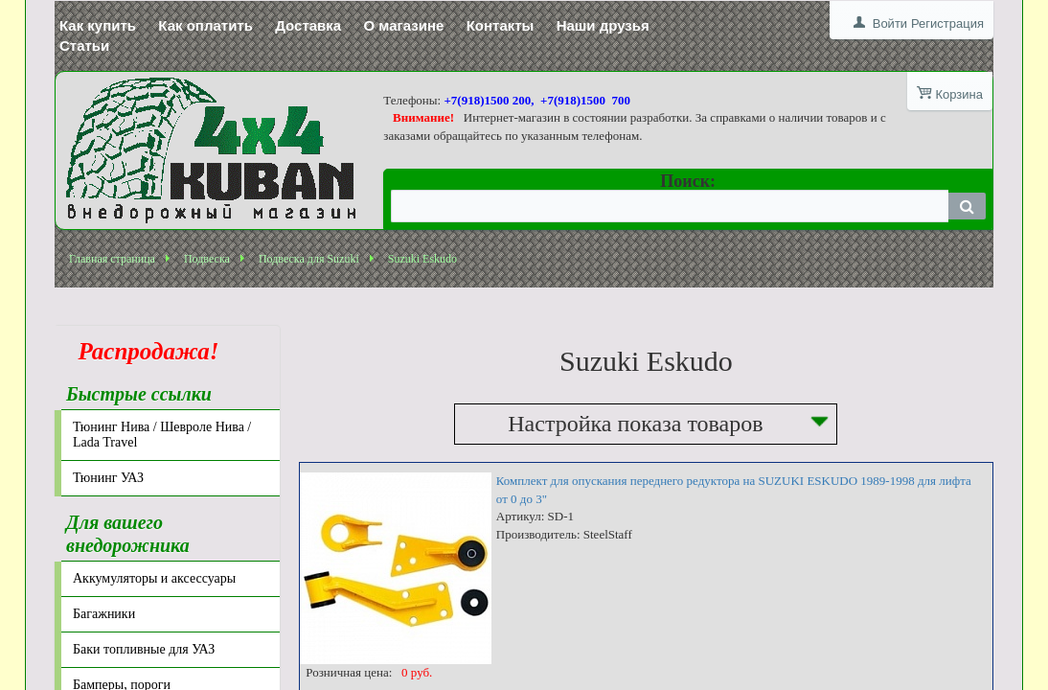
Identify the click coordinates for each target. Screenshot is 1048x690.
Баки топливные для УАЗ (144, 649)
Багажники (104, 614)
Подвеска (207, 258)
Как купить (97, 25)
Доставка (308, 25)
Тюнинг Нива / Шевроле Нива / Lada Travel (162, 434)
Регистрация (947, 23)
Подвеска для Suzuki (309, 258)
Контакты (501, 25)
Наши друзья (603, 25)
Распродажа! (142, 351)
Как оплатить (205, 25)
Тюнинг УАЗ (108, 478)
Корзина (959, 94)
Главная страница (112, 258)
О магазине (403, 25)
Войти (890, 23)
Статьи (84, 45)
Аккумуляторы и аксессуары (154, 578)
